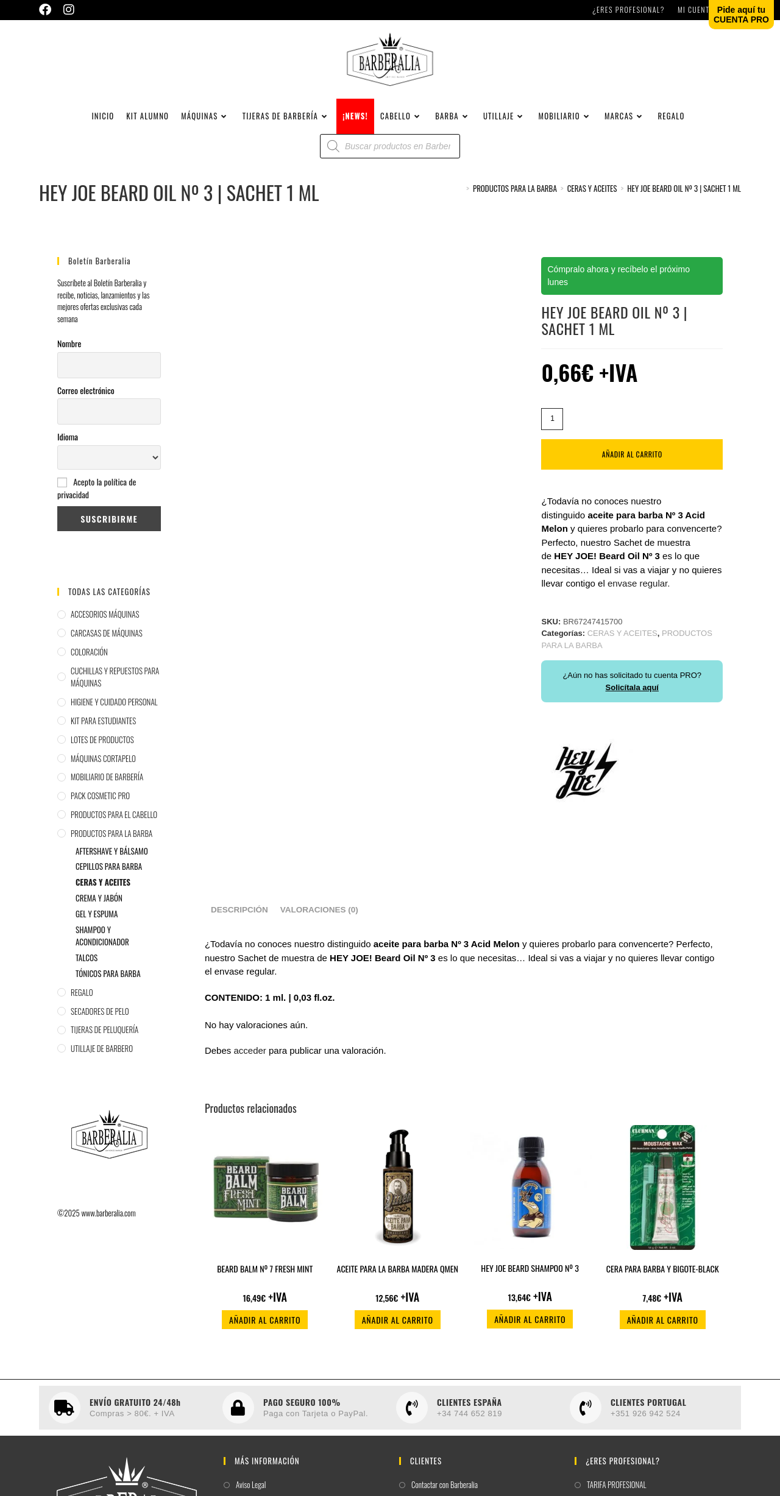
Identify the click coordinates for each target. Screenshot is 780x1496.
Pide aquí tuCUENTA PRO (741, 14)
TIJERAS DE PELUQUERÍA (104, 1045)
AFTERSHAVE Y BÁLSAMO (112, 867)
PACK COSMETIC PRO (100, 811)
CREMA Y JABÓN (99, 914)
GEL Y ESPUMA (97, 929)
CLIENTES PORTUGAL (648, 1417)
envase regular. (639, 599)
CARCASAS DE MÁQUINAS (107, 649)
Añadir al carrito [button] (264, 1335)
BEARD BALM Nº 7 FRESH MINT (265, 1284)
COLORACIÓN (89, 668)
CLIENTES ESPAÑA (469, 1417)
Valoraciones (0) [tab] (319, 925)
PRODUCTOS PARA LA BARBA (111, 849)
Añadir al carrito (632, 470)
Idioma (67, 452)
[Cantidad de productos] (552, 435)
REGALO (82, 1008)
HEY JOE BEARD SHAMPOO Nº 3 (530, 1283)
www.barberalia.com (108, 1229)
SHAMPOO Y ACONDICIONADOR (102, 951)
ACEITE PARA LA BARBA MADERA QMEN (397, 1284)
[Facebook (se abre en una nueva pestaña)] (48, 10)
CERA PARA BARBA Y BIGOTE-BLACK (662, 1284)
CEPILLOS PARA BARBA (109, 882)
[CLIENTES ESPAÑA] (412, 1423)
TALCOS (87, 973)
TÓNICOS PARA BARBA (108, 989)
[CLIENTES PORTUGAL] (585, 1423)
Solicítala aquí (632, 703)
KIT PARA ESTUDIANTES (103, 736)
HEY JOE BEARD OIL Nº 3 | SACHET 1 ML (684, 204)
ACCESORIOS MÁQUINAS (105, 630)
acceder (249, 1066)
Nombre (69, 359)
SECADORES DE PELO (100, 1027)
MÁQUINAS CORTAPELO (103, 774)
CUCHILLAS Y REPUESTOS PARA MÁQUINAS (115, 692)
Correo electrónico (86, 406)
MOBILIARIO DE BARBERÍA (107, 792)
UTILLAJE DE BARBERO (102, 1064)
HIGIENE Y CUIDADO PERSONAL (114, 717)
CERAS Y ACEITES (103, 898)
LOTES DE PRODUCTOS (102, 755)
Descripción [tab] (239, 925)
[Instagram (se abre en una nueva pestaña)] (68, 10)
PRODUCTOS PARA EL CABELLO (114, 830)
